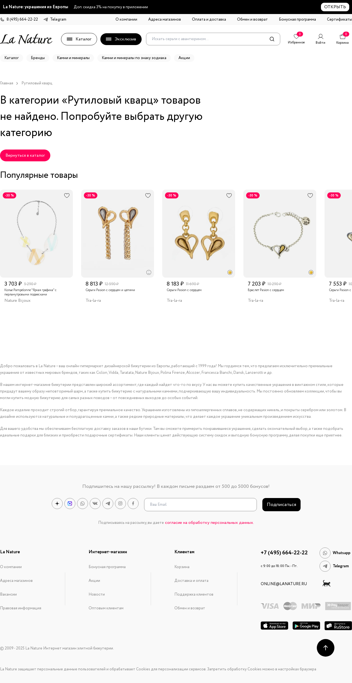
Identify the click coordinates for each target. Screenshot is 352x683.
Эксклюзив (121, 39)
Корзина (181, 567)
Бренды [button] (38, 58)
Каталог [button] (11, 58)
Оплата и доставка (209, 19)
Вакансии (8, 594)
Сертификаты (339, 19)
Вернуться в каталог (25, 155)
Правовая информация (20, 608)
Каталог (79, 39)
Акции (94, 581)
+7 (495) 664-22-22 (284, 553)
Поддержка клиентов (193, 594)
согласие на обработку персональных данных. (209, 522)
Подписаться (281, 504)
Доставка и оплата (191, 581)
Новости (97, 594)
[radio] (148, 272)
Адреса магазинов (164, 19)
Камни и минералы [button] (73, 58)
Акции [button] (184, 58)
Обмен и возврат (252, 19)
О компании (126, 19)
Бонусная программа (297, 19)
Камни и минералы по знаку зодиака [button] (134, 58)
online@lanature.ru (284, 584)
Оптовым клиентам (106, 608)
